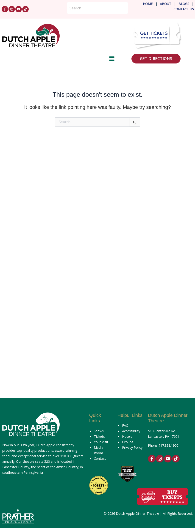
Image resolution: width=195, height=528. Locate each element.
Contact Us (183, 9)
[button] (58, 59)
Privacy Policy (132, 447)
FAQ (125, 425)
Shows (99, 431)
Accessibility (131, 431)
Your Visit (101, 442)
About (166, 4)
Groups (127, 442)
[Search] (97, 8)
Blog (182, 4)
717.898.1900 (168, 445)
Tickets (99, 436)
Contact (100, 458)
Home (148, 4)
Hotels (127, 436)
